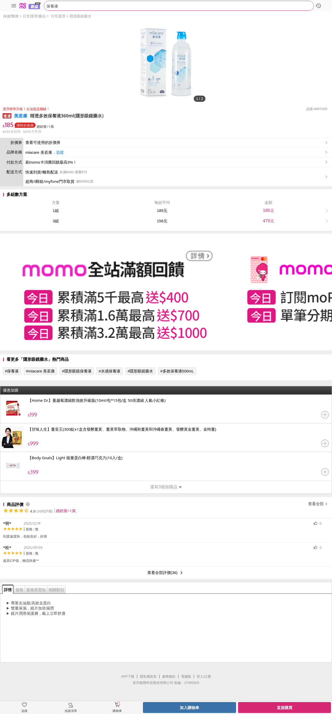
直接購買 (284, 707)
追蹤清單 (71, 711)
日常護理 (58, 16)
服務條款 (169, 676)
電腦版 (186, 676)
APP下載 (127, 676)
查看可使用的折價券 (177, 142)
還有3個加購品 (166, 487)
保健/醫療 (11, 16)
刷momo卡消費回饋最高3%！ (51, 162)
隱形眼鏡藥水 (80, 16)
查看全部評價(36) (166, 572)
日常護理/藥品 (34, 16)
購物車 (117, 711)
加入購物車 (189, 707)
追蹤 (60, 152)
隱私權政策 (148, 676)
